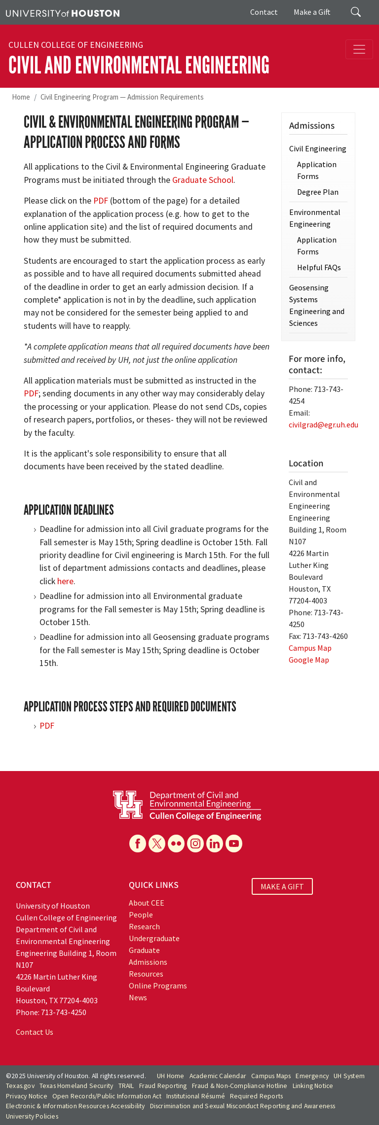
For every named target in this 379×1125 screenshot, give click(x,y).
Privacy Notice (26, 1096)
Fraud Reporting (163, 1086)
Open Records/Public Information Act (106, 1096)
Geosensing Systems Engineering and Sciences (316, 305)
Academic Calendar (218, 1076)
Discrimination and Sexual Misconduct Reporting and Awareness (243, 1106)
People (141, 914)
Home (21, 97)
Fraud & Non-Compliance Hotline (240, 1086)
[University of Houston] (62, 12)
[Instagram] (195, 843)
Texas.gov (20, 1086)
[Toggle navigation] (359, 49)
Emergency (312, 1076)
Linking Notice (313, 1086)
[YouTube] (234, 843)
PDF (100, 200)
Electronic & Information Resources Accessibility (75, 1106)
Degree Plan (318, 192)
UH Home (170, 1076)
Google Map (309, 660)
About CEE (146, 903)
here (65, 581)
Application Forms (317, 170)
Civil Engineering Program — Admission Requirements (122, 97)
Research (144, 926)
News (138, 997)
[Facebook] (137, 843)
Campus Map (310, 648)
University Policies (32, 1116)
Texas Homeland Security (76, 1086)
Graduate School (202, 180)
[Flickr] (176, 843)
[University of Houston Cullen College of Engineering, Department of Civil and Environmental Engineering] (187, 804)
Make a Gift (312, 12)
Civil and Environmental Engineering (138, 65)
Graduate (144, 950)
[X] (157, 843)
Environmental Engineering (315, 218)
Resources (146, 974)
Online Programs (158, 985)
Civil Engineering (317, 148)
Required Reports (256, 1096)
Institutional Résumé (195, 1096)
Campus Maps (271, 1076)
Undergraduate (154, 938)
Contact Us (34, 1032)
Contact (264, 12)
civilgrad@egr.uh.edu (323, 424)
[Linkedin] (214, 843)
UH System (349, 1076)
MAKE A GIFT (282, 886)
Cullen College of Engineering (75, 44)
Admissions (148, 962)
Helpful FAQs (319, 267)
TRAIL (126, 1086)
